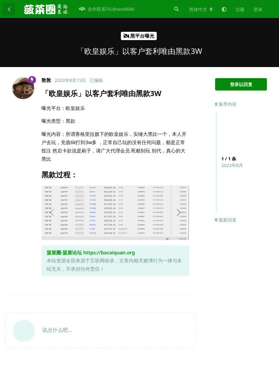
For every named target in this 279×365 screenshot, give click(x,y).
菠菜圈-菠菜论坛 (64, 252)
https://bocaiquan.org (109, 252)
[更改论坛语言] (201, 9)
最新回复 (226, 220)
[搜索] (175, 9)
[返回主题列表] (9, 9)
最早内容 (226, 104)
